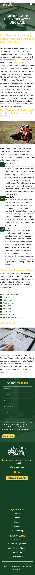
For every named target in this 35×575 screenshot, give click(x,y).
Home (17, 513)
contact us (10, 364)
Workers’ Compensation (17, 544)
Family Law (17, 552)
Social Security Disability (17, 548)
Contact (17, 526)
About (17, 518)
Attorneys (17, 522)
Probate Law (17, 557)
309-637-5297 (26, 364)
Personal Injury (17, 539)
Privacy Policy (17, 531)
